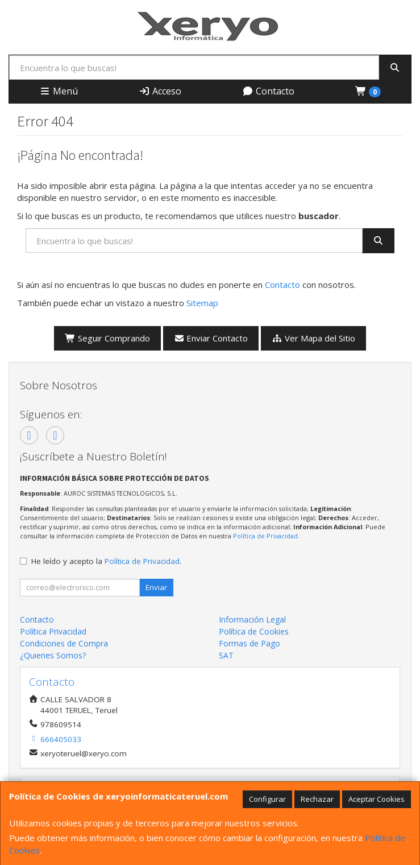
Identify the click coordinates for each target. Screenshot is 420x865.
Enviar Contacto (211, 338)
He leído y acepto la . (106, 561)
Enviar (156, 587)
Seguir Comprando (107, 338)
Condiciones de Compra (64, 643)
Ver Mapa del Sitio (313, 338)
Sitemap (202, 302)
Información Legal (252, 619)
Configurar (267, 799)
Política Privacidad (53, 631)
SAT (226, 655)
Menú (58, 91)
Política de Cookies (254, 631)
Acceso (160, 91)
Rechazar (317, 799)
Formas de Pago (249, 643)
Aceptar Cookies (376, 799)
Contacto (268, 91)
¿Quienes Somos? (53, 655)
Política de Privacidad (265, 536)
